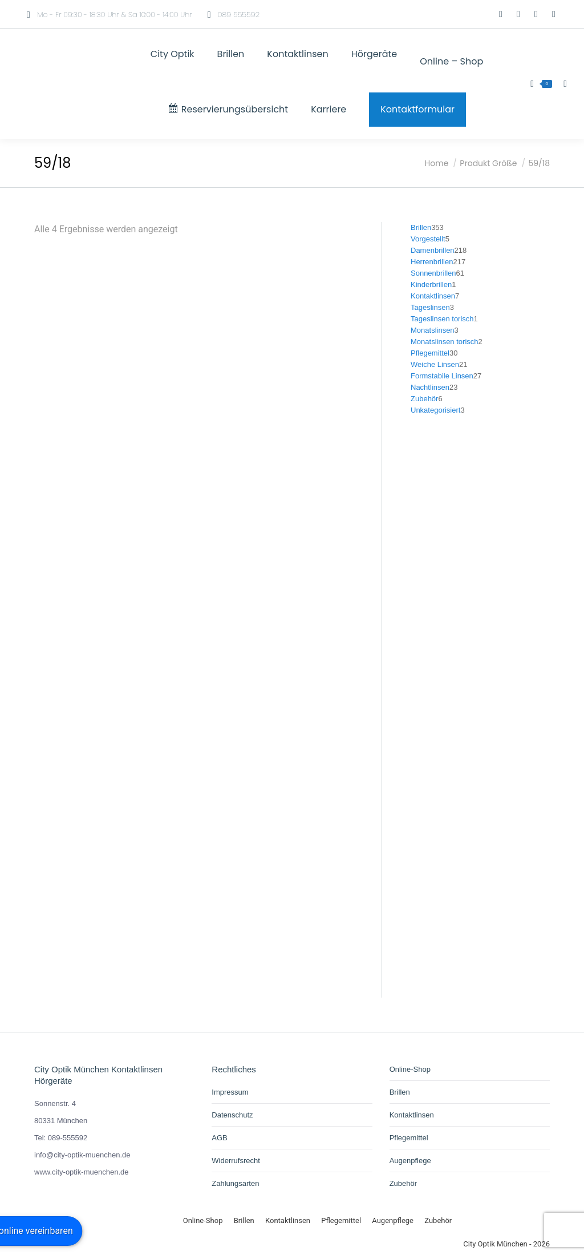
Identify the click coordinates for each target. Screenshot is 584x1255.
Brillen (400, 1092)
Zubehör (403, 1183)
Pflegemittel (409, 1137)
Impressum (230, 1092)
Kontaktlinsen (412, 1115)
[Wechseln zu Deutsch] (466, 14)
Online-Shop (410, 1069)
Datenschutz (232, 1115)
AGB (219, 1137)
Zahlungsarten (235, 1183)
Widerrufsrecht (236, 1160)
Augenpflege (410, 1160)
